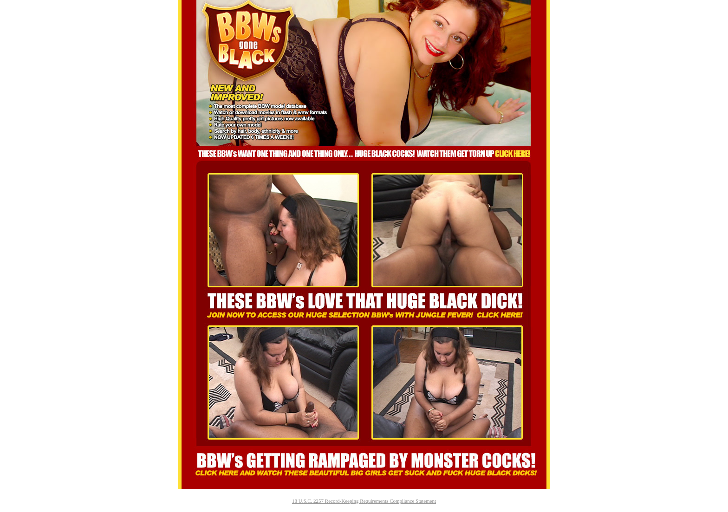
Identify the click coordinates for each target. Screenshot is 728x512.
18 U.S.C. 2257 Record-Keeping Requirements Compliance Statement (364, 501)
